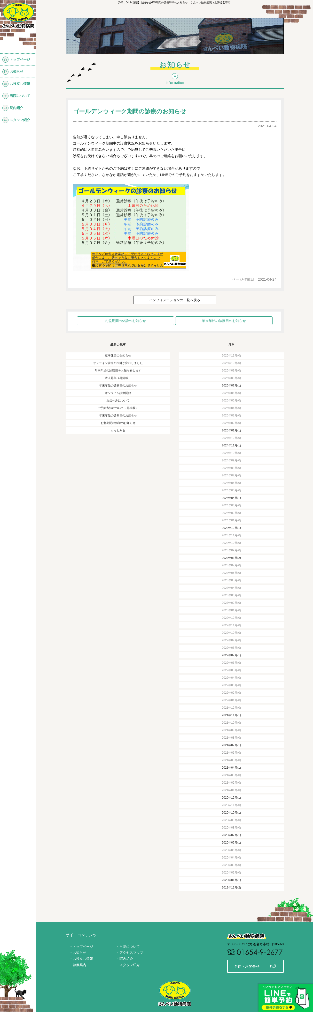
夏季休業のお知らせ (118, 355)
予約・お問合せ (255, 966)
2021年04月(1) (231, 767)
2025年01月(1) (231, 430)
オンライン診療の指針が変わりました (118, 363)
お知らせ (12, 72)
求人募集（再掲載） (118, 378)
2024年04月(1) (231, 498)
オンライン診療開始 (118, 393)
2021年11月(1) (231, 715)
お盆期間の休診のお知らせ (125, 321)
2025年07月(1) (231, 385)
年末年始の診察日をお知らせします (118, 370)
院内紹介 (12, 108)
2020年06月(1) (231, 842)
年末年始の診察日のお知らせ (224, 321)
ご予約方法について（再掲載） (118, 408)
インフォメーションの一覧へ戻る (174, 300)
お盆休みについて (118, 400)
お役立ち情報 (16, 84)
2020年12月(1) (231, 797)
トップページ (16, 60)
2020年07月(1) (231, 835)
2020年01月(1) (231, 880)
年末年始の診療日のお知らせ (118, 385)
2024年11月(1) (231, 445)
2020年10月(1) (231, 812)
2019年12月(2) (231, 887)
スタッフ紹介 (16, 120)
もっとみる (118, 430)
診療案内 (79, 965)
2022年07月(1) (231, 655)
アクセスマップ (131, 952)
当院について (16, 96)
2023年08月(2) (231, 558)
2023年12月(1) (231, 528)
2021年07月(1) (231, 745)
